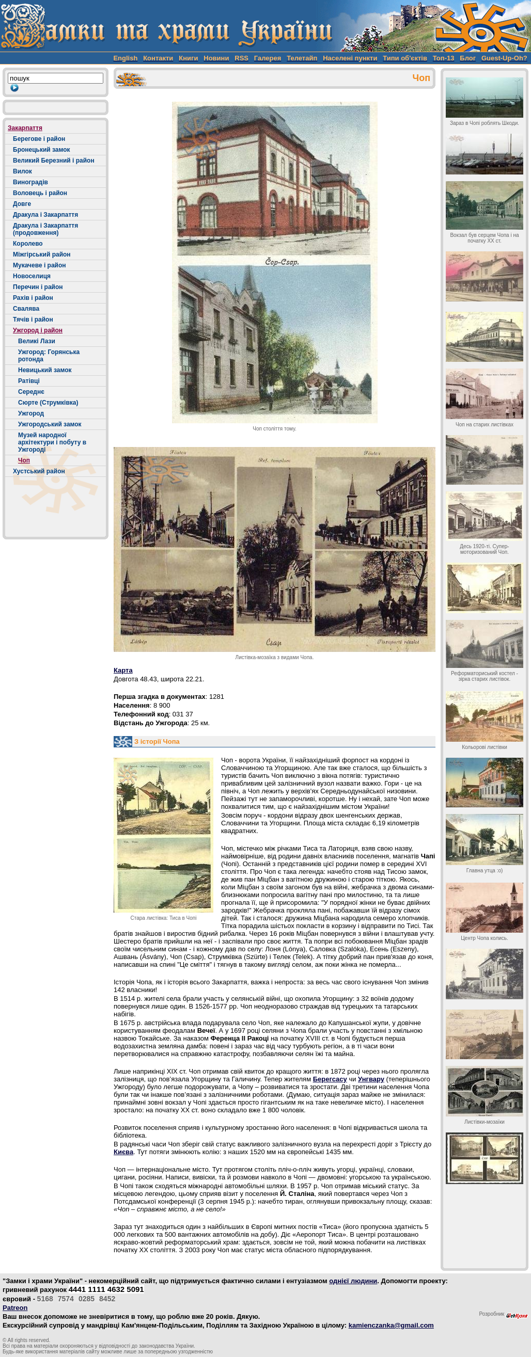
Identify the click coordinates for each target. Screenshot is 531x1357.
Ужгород (31, 413)
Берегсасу (330, 1079)
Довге (22, 203)
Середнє (31, 391)
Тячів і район (33, 319)
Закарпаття (25, 128)
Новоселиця (32, 276)
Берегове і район (39, 138)
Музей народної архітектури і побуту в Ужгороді (52, 442)
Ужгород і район (38, 330)
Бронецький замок (41, 149)
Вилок (22, 171)
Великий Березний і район (54, 160)
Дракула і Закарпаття (45, 214)
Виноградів (30, 182)
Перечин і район (38, 287)
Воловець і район (40, 193)
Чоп (24, 460)
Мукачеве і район (39, 265)
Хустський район (39, 471)
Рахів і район (33, 297)
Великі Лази (36, 341)
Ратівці (29, 381)
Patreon (15, 1308)
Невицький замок (44, 370)
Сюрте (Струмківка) (48, 402)
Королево (28, 243)
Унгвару (371, 1079)
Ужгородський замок (50, 424)
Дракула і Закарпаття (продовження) (45, 229)
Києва (123, 1152)
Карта (123, 670)
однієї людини (353, 1281)
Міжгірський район (42, 254)
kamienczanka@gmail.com (391, 1325)
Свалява (26, 308)
